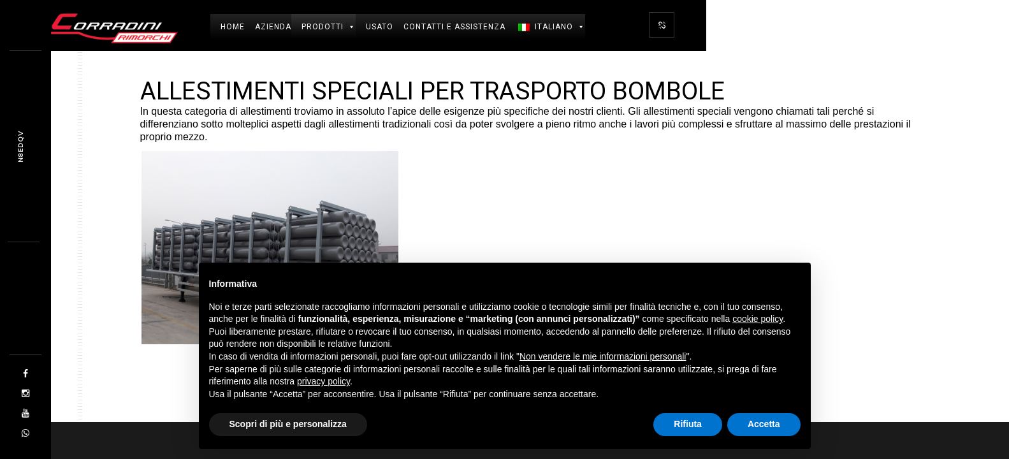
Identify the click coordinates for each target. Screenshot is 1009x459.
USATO (379, 26)
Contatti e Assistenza (454, 26)
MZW (21, 146)
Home (233, 26)
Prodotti (328, 26)
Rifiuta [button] (688, 424)
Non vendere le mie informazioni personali (602, 356)
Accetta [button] (764, 424)
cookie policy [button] (757, 319)
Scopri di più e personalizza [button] (288, 424)
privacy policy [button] (323, 381)
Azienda (273, 26)
